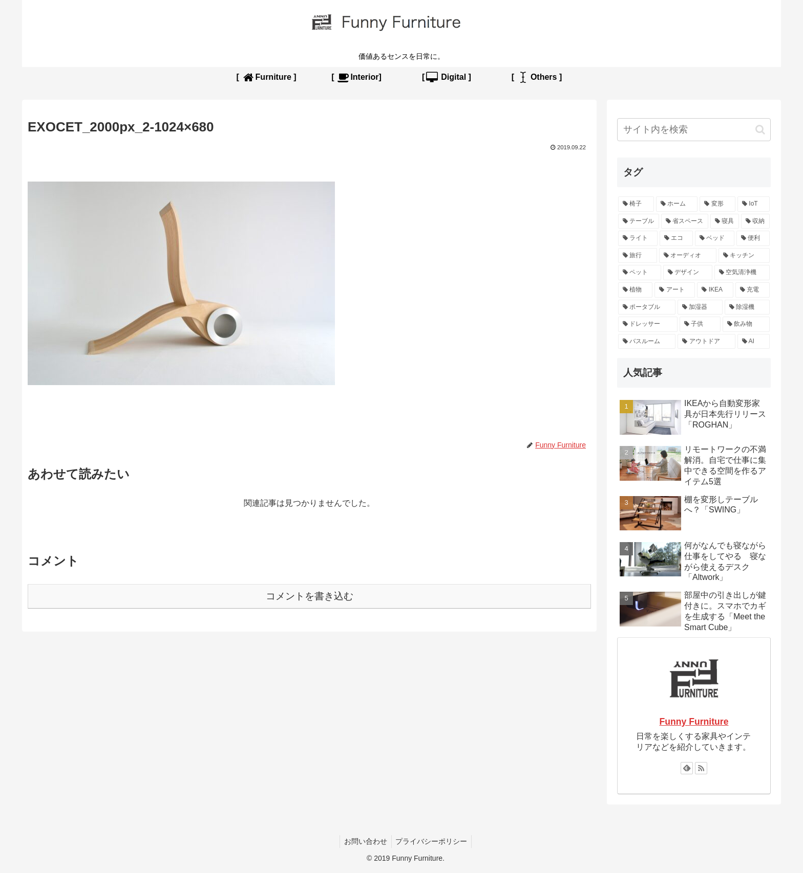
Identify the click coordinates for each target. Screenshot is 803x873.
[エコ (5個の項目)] (676, 238)
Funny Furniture (694, 722)
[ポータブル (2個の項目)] (646, 307)
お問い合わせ (364, 841)
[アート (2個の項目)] (674, 290)
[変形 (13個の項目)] (717, 204)
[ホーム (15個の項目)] (677, 204)
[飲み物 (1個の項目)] (746, 324)
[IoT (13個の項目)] (753, 204)
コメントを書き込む (309, 596)
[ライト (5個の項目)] (638, 238)
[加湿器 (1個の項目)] (700, 307)
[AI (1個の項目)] (753, 341)
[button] (760, 130)
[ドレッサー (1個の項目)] (648, 324)
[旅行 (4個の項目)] (637, 255)
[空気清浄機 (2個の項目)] (742, 272)
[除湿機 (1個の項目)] (747, 307)
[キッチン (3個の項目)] (744, 255)
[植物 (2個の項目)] (635, 290)
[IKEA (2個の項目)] (715, 290)
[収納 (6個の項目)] (755, 221)
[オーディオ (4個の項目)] (687, 255)
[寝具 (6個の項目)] (724, 221)
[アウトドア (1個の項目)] (706, 341)
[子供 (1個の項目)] (700, 324)
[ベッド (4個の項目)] (714, 238)
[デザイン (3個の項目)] (687, 272)
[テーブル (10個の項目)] (638, 221)
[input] (694, 129)
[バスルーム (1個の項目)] (646, 341)
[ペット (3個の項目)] (639, 272)
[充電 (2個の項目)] (752, 290)
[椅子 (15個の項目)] (636, 204)
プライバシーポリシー (433, 841)
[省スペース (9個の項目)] (684, 221)
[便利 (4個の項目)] (753, 238)
